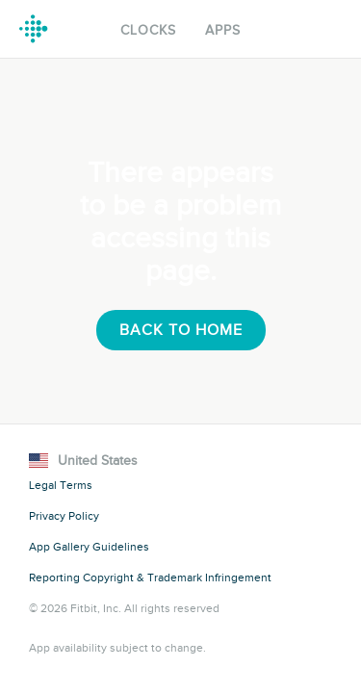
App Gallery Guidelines (89, 546)
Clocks (148, 30)
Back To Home (181, 330)
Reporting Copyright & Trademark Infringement (150, 577)
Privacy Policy (64, 516)
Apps (223, 30)
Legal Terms (60, 485)
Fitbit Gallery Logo (33, 28)
